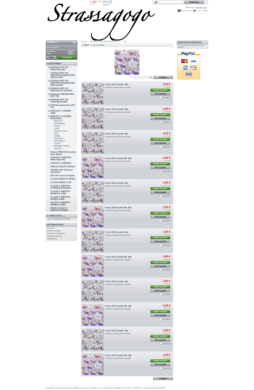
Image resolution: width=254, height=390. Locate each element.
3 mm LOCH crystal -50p (116, 84)
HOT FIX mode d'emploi (62, 175)
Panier (51, 42)
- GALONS (57, 148)
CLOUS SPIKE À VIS (60, 182)
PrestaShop (159, 388)
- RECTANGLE (59, 141)
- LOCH (56, 128)
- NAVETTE (57, 121)
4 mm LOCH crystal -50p (116, 109)
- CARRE (56, 136)
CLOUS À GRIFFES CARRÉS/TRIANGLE (60, 187)
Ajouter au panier (160, 90)
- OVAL (56, 133)
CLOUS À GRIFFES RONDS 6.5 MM (60, 192)
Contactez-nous (95, 388)
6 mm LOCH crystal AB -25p (118, 207)
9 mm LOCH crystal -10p (116, 330)
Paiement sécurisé (54, 236)
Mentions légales (54, 231)
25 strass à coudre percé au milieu (118, 186)
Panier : (199, 10)
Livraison (50, 228)
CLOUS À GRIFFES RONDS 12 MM (60, 203)
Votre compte (186, 10)
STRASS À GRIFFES (60, 163)
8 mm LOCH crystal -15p (116, 281)
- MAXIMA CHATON (61, 146)
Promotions (50, 388)
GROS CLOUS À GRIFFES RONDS (59, 209)
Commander (67, 57)
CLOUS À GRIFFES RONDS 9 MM (60, 198)
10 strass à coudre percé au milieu (118, 333)
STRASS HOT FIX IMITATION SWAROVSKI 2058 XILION (62, 82)
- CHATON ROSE (60, 131)
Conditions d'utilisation (56, 233)
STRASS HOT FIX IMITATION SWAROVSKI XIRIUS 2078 (62, 75)
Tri (132, 77)
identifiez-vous (201, 7)
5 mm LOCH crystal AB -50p (118, 158)
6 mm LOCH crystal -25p (116, 183)
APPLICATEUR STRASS (62, 166)
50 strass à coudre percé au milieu (118, 87)
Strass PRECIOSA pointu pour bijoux (63, 153)
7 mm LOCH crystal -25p (116, 232)
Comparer (166, 97)
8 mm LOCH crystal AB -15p (118, 306)
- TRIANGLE (58, 138)
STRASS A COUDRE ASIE (60, 112)
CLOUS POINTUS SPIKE (62, 179)
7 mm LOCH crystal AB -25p (118, 257)
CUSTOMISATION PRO (60, 219)
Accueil (84, 41)
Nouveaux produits (190, 42)
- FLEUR (56, 143)
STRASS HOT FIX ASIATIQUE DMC (59, 100)
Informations (55, 224)
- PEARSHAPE (59, 123)
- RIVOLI (56, 126)
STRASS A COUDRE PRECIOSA (60, 117)
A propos (127, 388)
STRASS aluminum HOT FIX (62, 106)
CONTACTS (52, 239)
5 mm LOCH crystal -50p (116, 134)
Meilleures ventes (81, 388)
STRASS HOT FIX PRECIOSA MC (59, 68)
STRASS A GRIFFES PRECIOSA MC (60, 158)
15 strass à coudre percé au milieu (118, 284)
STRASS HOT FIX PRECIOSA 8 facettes (61, 89)
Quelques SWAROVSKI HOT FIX (62, 95)
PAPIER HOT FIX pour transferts (61, 171)
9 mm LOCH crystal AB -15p (118, 355)
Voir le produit (160, 94)
